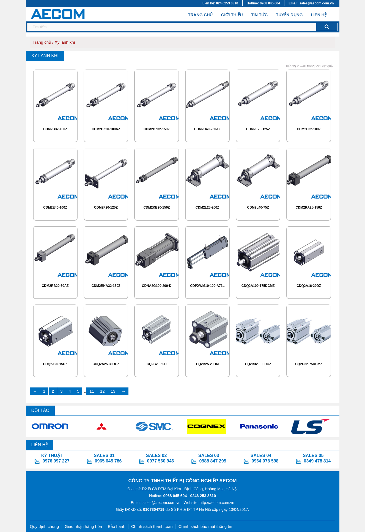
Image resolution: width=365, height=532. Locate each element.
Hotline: (168, 496)
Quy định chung (44, 526)
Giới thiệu (232, 14)
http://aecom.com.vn (217, 502)
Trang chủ (200, 14)
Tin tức (259, 14)
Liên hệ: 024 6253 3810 (220, 3)
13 (113, 391)
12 (102, 391)
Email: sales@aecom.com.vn (311, 3)
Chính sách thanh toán (152, 526)
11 (91, 391)
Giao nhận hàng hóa (83, 526)
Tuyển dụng (289, 14)
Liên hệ (318, 14)
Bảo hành (116, 526)
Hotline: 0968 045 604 (263, 3)
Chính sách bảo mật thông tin (205, 526)
